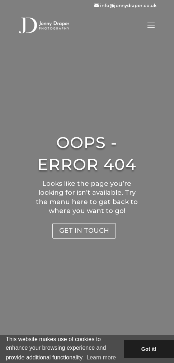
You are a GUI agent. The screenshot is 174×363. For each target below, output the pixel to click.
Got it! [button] (148, 349)
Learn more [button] (101, 357)
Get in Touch (84, 231)
